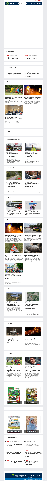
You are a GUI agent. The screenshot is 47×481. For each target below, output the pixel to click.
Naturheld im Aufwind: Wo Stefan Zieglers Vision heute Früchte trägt (32, 155)
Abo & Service (32, 0)
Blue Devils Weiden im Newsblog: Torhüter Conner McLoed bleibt (32, 98)
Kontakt (16, 474)
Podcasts (29, 0)
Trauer (26, 0)
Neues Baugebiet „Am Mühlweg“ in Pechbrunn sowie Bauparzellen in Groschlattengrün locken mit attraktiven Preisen (32, 306)
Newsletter (20, 0)
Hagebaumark (14, 403)
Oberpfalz (8, 220)
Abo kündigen (21, 475)
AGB (40, 479)
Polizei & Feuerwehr (11, 68)
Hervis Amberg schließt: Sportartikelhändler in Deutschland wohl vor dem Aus (13, 156)
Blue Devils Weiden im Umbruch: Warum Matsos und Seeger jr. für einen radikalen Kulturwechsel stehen (32, 370)
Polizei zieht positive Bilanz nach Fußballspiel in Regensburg (32, 75)
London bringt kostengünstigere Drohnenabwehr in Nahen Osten (12, 340)
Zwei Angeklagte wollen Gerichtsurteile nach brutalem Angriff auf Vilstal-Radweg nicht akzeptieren (14, 184)
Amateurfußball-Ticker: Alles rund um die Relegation (13, 98)
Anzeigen (24, 0)
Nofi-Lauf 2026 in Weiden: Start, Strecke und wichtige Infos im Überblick (13, 278)
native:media (13, 479)
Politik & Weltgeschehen (12, 324)
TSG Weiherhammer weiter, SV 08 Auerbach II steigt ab (32, 58)
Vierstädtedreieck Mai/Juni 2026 (14, 431)
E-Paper (17, 0)
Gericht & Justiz (10, 168)
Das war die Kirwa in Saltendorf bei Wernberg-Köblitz (14, 462)
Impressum (25, 479)
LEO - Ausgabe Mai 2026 (31, 431)
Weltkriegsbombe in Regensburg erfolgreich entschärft (32, 256)
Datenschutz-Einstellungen (19, 476)
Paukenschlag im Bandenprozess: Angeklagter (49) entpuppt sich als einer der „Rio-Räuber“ (32, 184)
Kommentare (9, 353)
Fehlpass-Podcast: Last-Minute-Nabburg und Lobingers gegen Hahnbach (33, 214)
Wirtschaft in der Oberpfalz (13, 139)
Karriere (22, 474)
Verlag (19, 474)
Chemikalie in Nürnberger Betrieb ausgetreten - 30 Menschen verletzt (33, 236)
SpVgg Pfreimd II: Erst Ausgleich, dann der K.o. (12, 58)
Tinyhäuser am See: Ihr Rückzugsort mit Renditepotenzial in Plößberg (13, 305)
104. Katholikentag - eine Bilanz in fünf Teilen (31, 339)
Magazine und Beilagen (12, 413)
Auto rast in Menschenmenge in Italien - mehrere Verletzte (13, 74)
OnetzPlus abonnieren (38, 1)
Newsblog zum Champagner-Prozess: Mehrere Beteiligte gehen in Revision (13, 119)
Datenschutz (36, 479)
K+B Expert (32, 403)
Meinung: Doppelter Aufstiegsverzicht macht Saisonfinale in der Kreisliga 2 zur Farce (13, 370)
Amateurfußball (10, 51)
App (25, 475)
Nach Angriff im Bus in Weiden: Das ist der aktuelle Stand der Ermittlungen (14, 214)
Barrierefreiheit (30, 479)
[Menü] (37, 3)
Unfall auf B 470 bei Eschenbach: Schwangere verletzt (13, 256)
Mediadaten (17, 475)
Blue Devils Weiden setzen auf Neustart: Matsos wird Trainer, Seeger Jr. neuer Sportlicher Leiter (33, 445)
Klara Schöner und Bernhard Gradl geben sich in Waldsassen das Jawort (14, 445)
